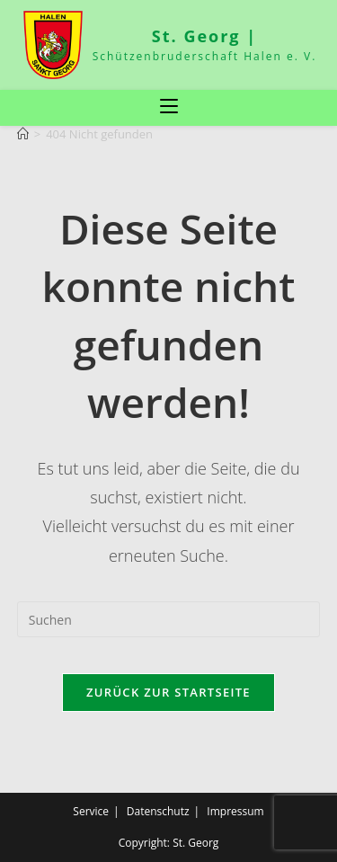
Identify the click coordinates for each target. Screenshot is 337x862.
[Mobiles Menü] (169, 107)
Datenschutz (158, 811)
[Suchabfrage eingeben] (169, 619)
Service (91, 811)
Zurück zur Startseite (168, 692)
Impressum (235, 811)
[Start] (23, 134)
